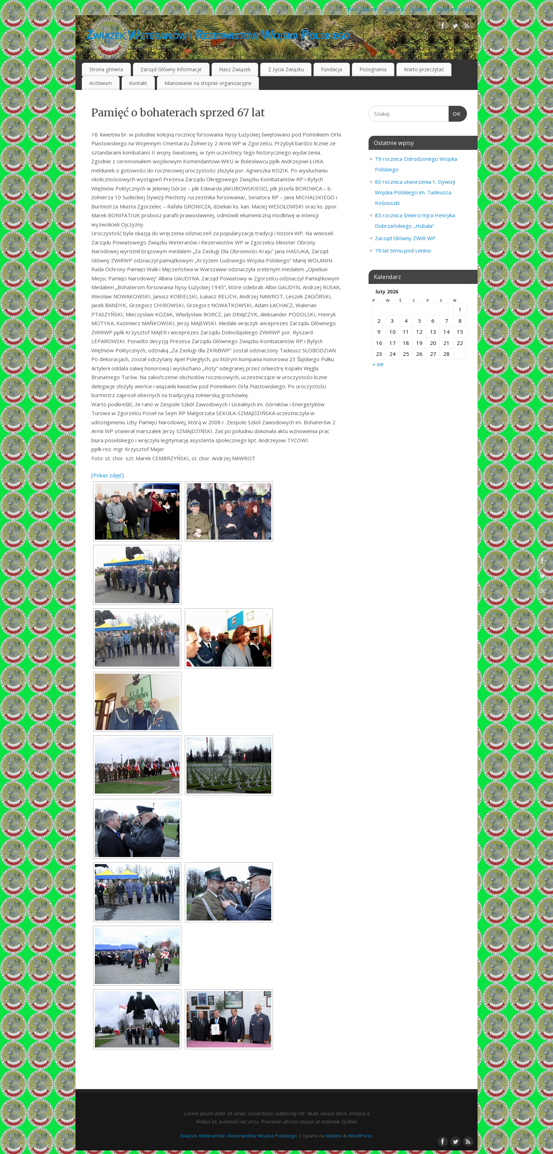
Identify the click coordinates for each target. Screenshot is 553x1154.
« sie (378, 364)
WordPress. (360, 1135)
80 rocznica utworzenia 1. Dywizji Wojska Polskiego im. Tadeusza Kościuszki (415, 192)
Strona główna (106, 69)
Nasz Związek (363, 9)
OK (455, 114)
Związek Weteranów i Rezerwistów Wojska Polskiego (218, 34)
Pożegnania (373, 69)
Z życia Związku (286, 69)
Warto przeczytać (455, 9)
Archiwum (100, 83)
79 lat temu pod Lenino (403, 250)
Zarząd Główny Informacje (171, 69)
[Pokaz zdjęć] (107, 475)
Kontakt (420, 9)
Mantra (334, 1135)
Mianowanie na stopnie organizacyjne (207, 83)
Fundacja (395, 9)
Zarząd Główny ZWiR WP (405, 238)
